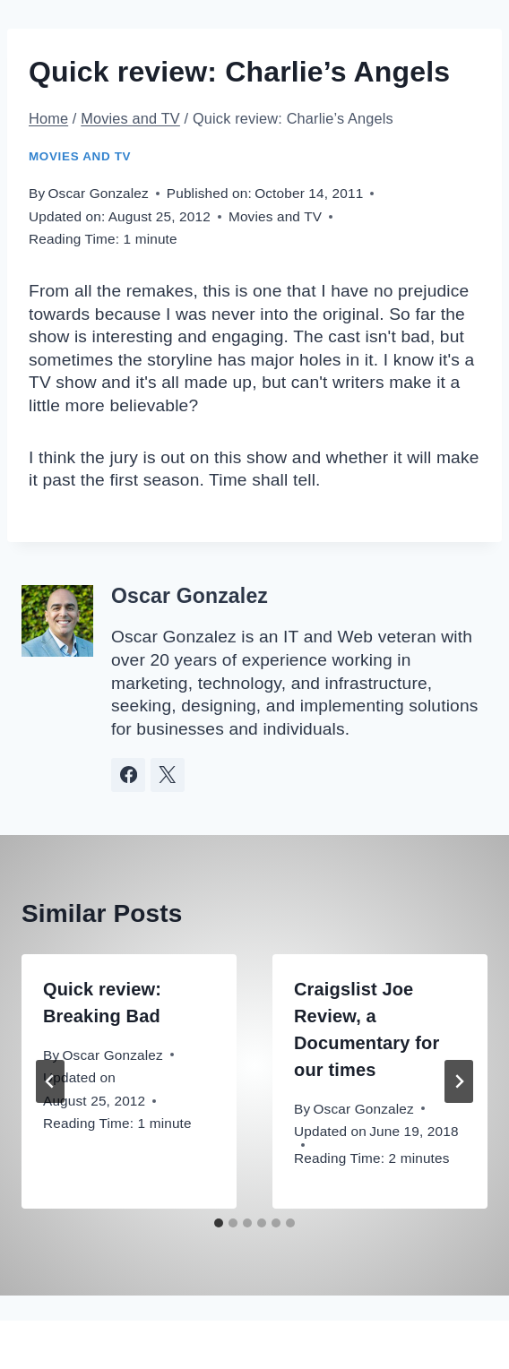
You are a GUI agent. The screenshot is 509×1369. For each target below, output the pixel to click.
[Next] (458, 1081)
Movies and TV (80, 156)
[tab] (218, 1222)
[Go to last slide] (50, 1081)
